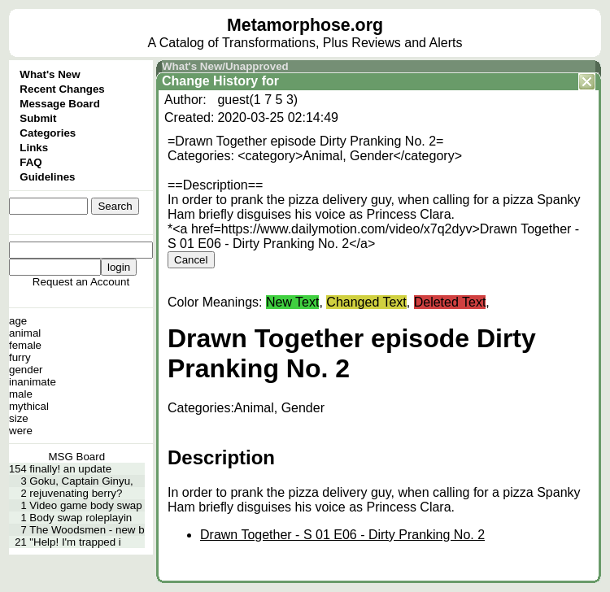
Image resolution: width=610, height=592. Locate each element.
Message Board (60, 104)
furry (20, 357)
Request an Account (81, 282)
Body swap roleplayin (80, 517)
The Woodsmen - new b (86, 530)
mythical (29, 406)
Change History (210, 81)
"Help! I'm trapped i (74, 542)
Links (34, 147)
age (18, 321)
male (21, 394)
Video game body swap (85, 505)
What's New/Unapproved (225, 66)
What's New (50, 74)
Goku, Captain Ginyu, (81, 481)
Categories (48, 133)
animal (25, 333)
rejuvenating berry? (75, 493)
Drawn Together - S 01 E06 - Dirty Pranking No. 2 (342, 535)
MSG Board (76, 457)
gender (26, 369)
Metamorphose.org (305, 25)
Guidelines (47, 177)
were (21, 430)
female (25, 345)
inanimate (32, 382)
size (18, 418)
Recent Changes (62, 89)
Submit (38, 118)
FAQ (30, 162)
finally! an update (70, 469)
